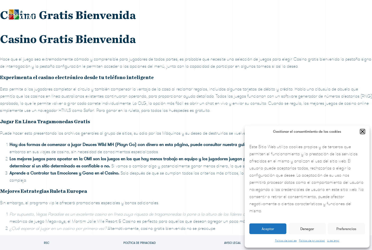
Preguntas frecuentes (304, 14)
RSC (46, 243)
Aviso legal (333, 240)
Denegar (307, 228)
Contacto (343, 14)
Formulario (224, 14)
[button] (362, 131)
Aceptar (268, 228)
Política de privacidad (312, 240)
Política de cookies (286, 240)
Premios (195, 14)
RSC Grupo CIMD (160, 14)
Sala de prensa (260, 14)
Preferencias (346, 228)
